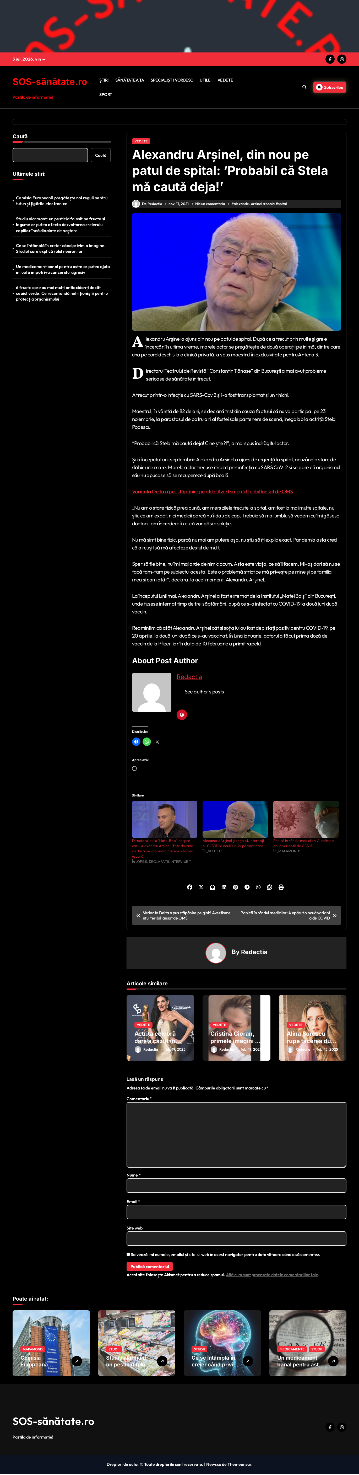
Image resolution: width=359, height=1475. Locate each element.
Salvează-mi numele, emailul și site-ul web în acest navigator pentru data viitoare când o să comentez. (225, 1255)
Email (133, 1202)
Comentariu (139, 1100)
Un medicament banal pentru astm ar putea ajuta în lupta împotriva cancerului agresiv (63, 269)
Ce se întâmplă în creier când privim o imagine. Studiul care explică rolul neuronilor (61, 248)
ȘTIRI (103, 80)
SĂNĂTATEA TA (129, 80)
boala (270, 206)
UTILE (205, 80)
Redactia (189, 679)
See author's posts (204, 694)
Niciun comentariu (210, 206)
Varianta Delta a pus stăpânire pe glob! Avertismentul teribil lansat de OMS (212, 494)
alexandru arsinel (249, 206)
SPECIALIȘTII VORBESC (172, 80)
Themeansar (239, 1465)
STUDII (113, 1350)
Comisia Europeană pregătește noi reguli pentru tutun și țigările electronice (61, 200)
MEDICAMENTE (292, 1350)
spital (283, 206)
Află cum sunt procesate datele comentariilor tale (272, 1276)
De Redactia (147, 207)
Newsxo (213, 1465)
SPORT (105, 94)
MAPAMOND (33, 1350)
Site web (135, 1229)
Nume (134, 1176)
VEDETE (225, 80)
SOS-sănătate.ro (50, 81)
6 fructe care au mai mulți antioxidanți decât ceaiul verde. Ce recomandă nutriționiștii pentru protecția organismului (62, 293)
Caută (20, 136)
